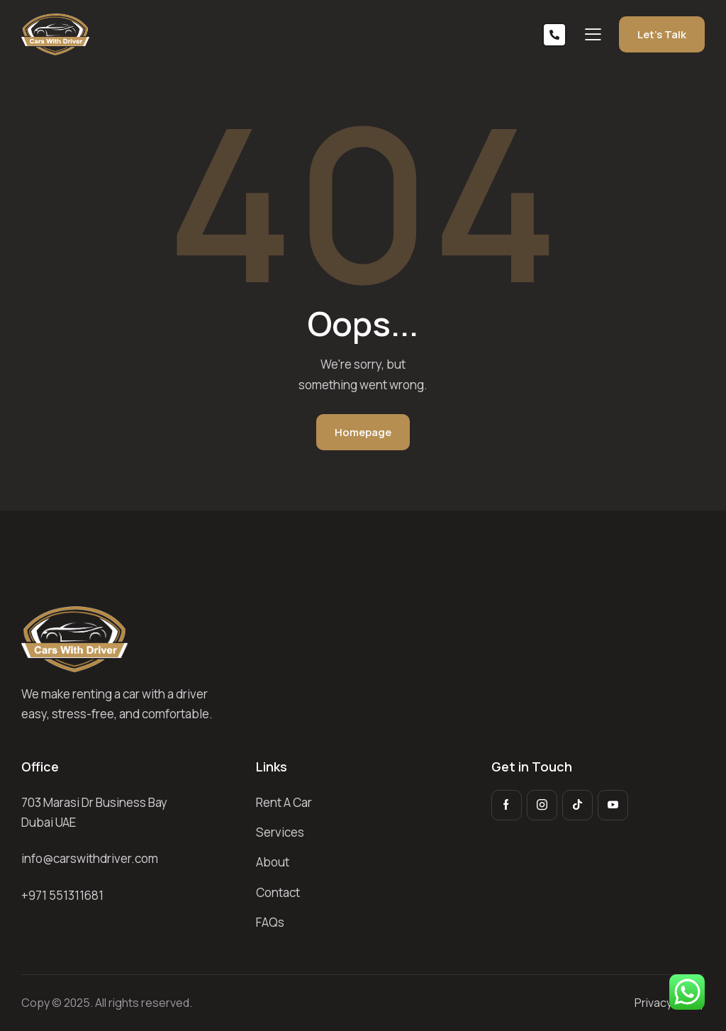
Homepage (363, 432)
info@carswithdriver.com (89, 858)
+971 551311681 (62, 895)
